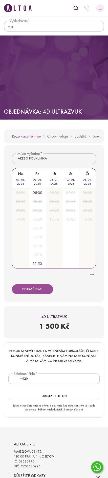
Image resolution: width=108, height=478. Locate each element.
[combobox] (54, 158)
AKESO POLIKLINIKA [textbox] (32, 158)
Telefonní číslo (24, 373)
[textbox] (21, 378)
